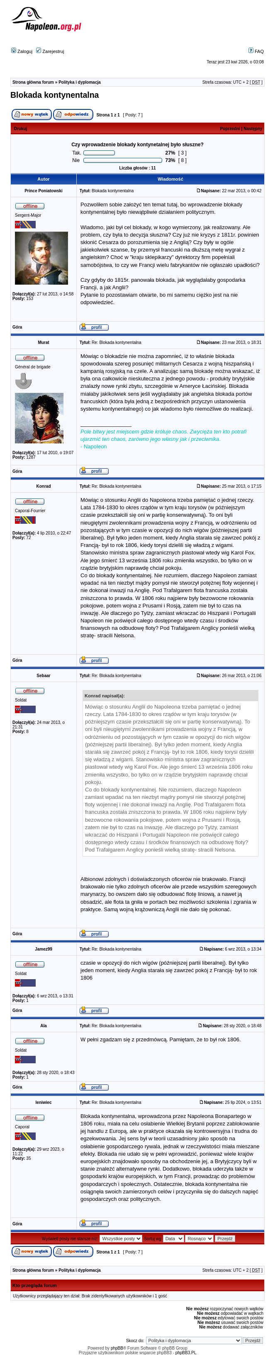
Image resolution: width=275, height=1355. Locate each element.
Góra (17, 327)
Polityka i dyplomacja (79, 82)
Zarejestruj (50, 51)
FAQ (256, 51)
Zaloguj (21, 51)
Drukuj (20, 128)
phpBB (117, 1348)
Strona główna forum (33, 82)
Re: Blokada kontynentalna (116, 342)
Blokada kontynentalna (54, 94)
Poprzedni (230, 128)
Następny (252, 128)
